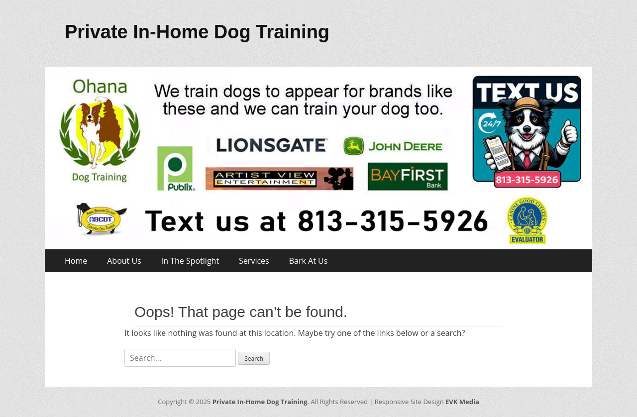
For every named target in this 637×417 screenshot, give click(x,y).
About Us (124, 260)
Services (254, 260)
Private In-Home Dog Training (197, 31)
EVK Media (461, 401)
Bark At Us (308, 260)
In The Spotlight (190, 260)
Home (76, 260)
